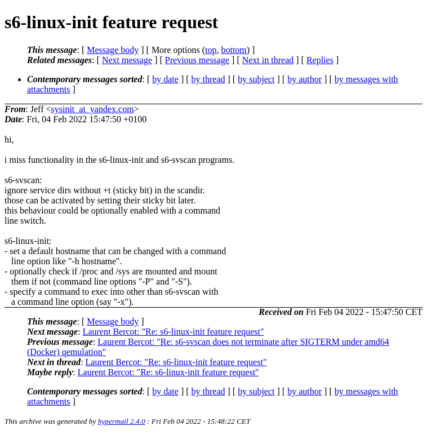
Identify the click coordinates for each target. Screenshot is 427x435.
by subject (256, 79)
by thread (208, 79)
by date (165, 79)
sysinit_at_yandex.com (92, 109)
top (210, 50)
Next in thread (268, 60)
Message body (113, 50)
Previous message (197, 60)
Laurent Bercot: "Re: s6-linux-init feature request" (173, 331)
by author (304, 79)
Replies (319, 60)
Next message (127, 60)
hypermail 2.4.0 (121, 421)
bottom (233, 50)
